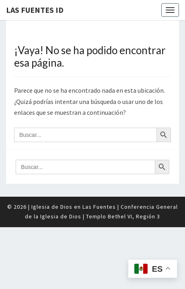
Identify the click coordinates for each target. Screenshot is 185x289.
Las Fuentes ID (35, 10)
